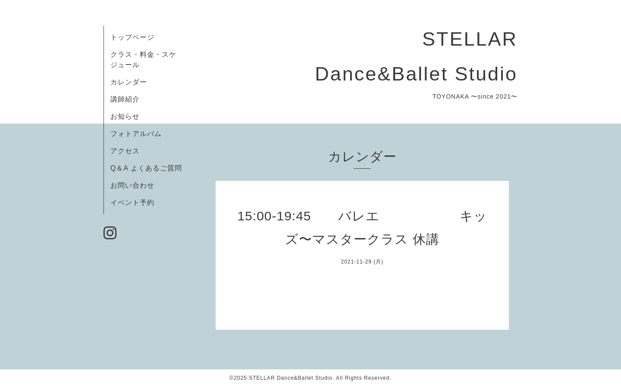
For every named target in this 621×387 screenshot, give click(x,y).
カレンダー (128, 82)
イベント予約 (132, 202)
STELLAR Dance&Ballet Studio (290, 378)
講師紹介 (125, 99)
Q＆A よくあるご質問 (146, 168)
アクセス (125, 151)
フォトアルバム (136, 133)
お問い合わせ (132, 185)
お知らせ (125, 116)
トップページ (132, 37)
